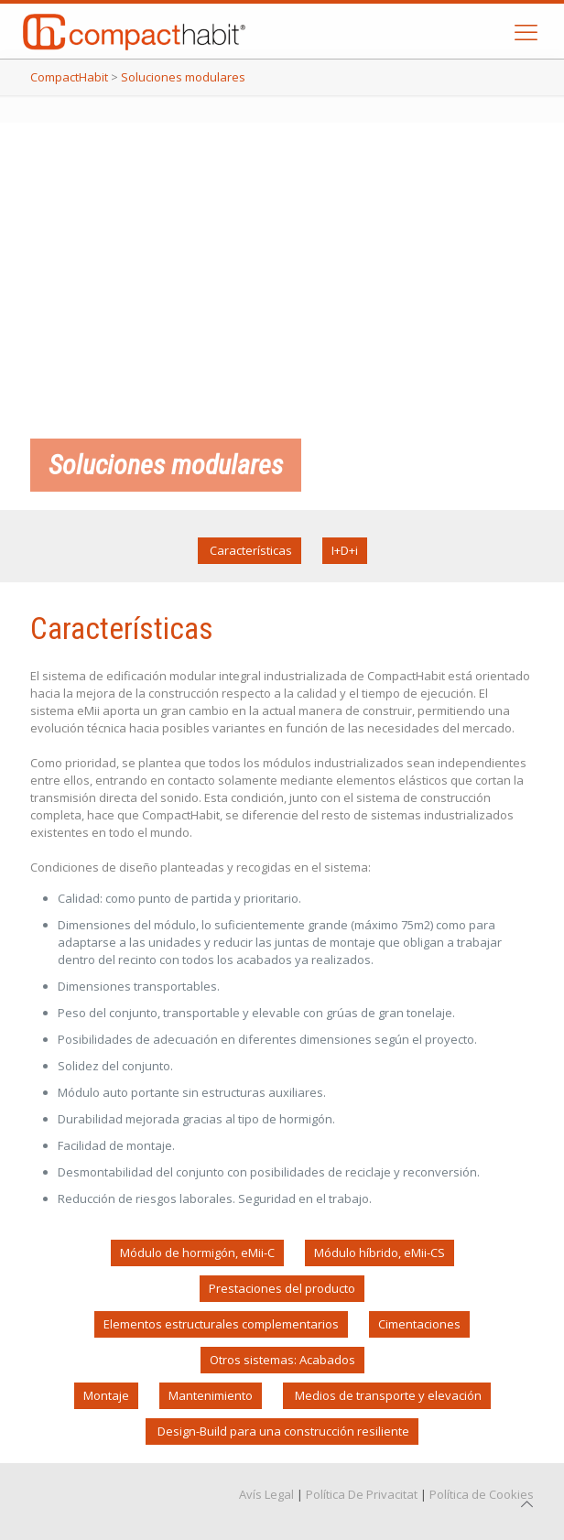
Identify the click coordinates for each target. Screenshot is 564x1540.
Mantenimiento (210, 1395)
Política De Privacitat (362, 1494)
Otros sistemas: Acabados (282, 1359)
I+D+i (344, 550)
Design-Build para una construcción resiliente (282, 1431)
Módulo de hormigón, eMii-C (197, 1252)
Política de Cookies (481, 1494)
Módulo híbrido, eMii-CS (379, 1252)
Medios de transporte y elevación (387, 1395)
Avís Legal (266, 1494)
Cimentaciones (419, 1324)
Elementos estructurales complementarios (221, 1324)
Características (249, 550)
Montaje (106, 1395)
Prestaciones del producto (282, 1288)
